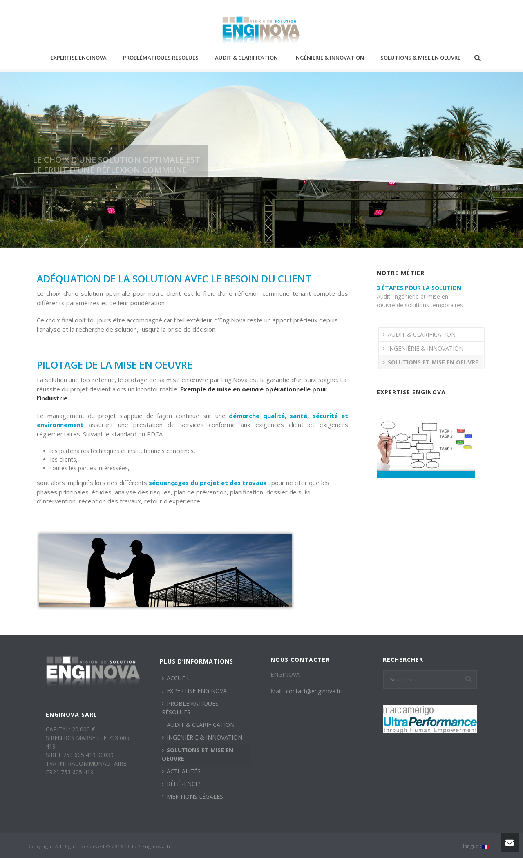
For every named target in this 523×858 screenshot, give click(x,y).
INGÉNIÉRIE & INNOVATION (423, 348)
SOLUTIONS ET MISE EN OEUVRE (430, 362)
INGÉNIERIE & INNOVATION (329, 57)
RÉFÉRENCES (182, 784)
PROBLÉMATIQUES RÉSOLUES (161, 57)
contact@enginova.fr (313, 691)
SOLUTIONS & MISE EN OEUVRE (420, 57)
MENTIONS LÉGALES (192, 796)
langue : (476, 846)
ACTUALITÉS (181, 771)
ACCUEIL (176, 678)
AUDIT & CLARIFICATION (246, 57)
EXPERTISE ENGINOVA (79, 57)
